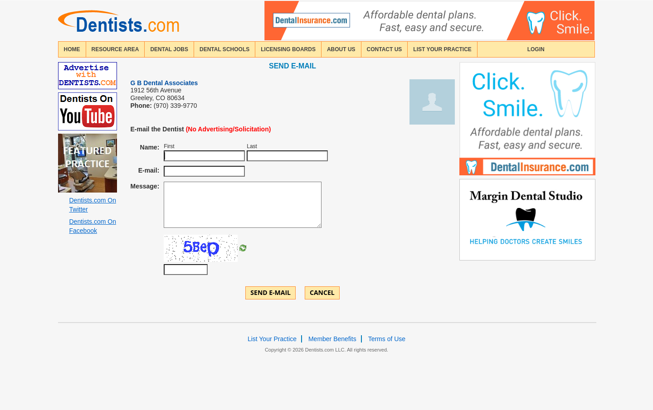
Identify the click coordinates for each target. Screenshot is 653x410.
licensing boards (288, 49)
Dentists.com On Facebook (92, 226)
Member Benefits (332, 338)
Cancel (322, 292)
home (72, 49)
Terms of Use (386, 338)
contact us (384, 49)
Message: (145, 186)
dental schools (224, 49)
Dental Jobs (169, 49)
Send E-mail (270, 292)
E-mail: (149, 170)
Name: (150, 147)
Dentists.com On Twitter (92, 205)
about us (341, 49)
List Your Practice (442, 49)
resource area (115, 49)
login (536, 49)
